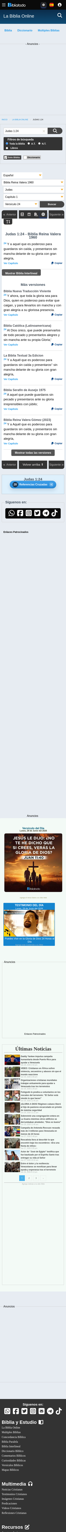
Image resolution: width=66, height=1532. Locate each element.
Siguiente (56, 214)
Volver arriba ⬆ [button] (33, 464)
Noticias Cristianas (12, 1489)
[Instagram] (29, 514)
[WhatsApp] (11, 514)
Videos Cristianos (11, 1508)
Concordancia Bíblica (14, 1437)
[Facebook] (20, 514)
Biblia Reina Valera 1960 (19, 182)
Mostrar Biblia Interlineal (21, 273)
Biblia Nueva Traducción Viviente (27, 291)
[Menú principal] (3, 4)
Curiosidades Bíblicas (14, 1460)
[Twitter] (37, 514)
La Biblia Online (20, 120)
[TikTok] (54, 514)
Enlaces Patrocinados (15, 532)
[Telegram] (46, 514)
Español (8, 175)
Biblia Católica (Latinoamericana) (27, 325)
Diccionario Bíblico (12, 1451)
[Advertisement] (33, 79)
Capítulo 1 (11, 196)
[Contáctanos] (41, 1412)
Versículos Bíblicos (12, 1465)
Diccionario (24, 30)
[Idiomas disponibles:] (51, 4)
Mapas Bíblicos (10, 1469)
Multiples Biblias (48, 30)
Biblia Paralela (10, 1441)
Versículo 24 (12, 204)
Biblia (8, 30)
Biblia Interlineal (11, 1446)
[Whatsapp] (7, 1412)
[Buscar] (60, 15)
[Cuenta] (59, 4)
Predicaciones (9, 1503)
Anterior (9, 214)
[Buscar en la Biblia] (55, 131)
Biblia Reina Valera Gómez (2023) (27, 420)
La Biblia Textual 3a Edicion (23, 355)
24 (5, 243)
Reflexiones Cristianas (14, 1512)
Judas (9, 189)
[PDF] (36, 214)
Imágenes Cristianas (13, 1498)
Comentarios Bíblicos (14, 1455)
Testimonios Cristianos (14, 1494)
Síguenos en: (33, 1404)
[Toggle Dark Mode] (43, 4)
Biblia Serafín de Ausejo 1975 (25, 390)
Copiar (56, 263)
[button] (44, 131)
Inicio (5, 120)
